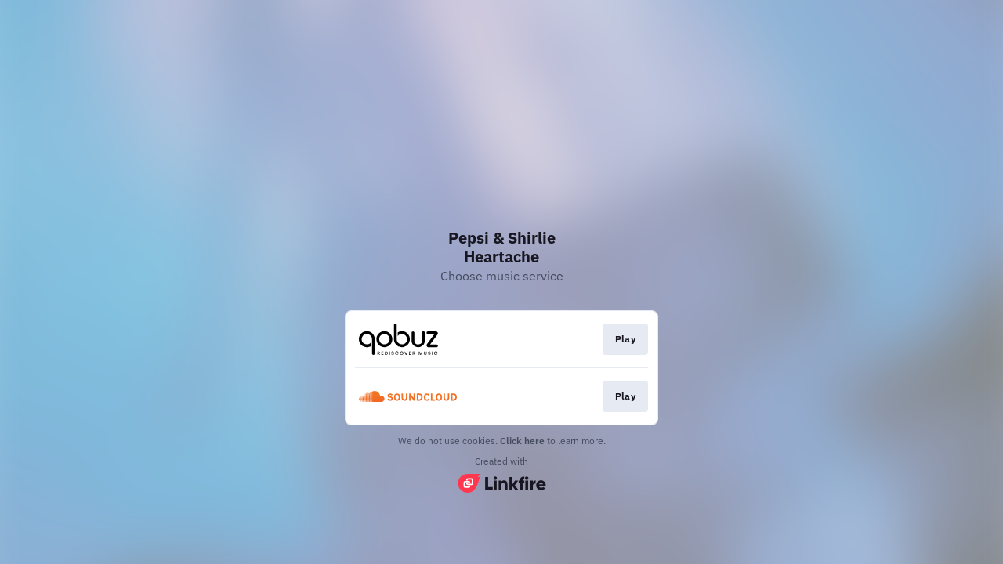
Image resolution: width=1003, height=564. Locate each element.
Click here (522, 440)
